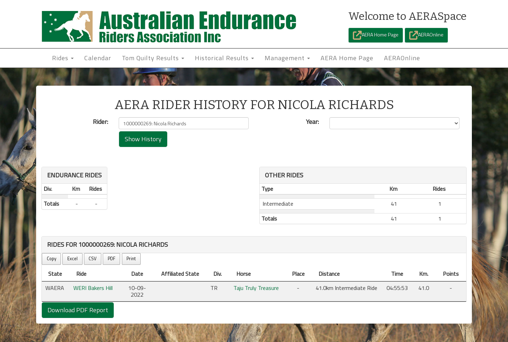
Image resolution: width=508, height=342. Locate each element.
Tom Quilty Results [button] (153, 58)
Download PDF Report (77, 310)
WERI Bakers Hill (93, 288)
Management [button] (287, 58)
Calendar (97, 58)
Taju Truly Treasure (256, 288)
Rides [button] (63, 58)
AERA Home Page (376, 35)
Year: (312, 121)
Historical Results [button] (224, 58)
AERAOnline (426, 35)
